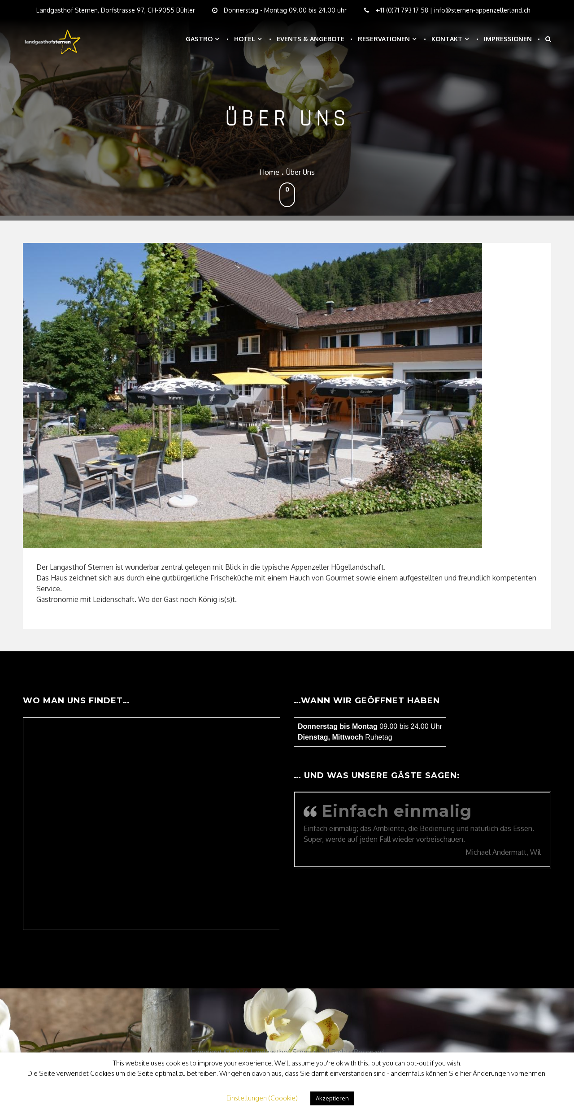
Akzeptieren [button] (332, 1098)
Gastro (199, 39)
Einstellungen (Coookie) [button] (262, 1098)
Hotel (244, 39)
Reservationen (384, 39)
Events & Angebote (310, 39)
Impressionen (508, 39)
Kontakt (446, 39)
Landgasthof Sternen (284, 1052)
